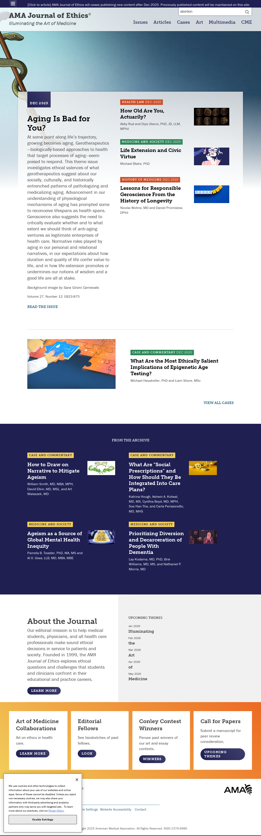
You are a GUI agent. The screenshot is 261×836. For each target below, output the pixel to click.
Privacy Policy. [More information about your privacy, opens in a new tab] (56, 810)
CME (246, 22)
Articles (162, 22)
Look (87, 753)
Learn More (44, 691)
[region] (42, 803)
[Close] (77, 779)
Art (199, 22)
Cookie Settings (86, 809)
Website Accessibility (115, 809)
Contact (140, 809)
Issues (140, 22)
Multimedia (222, 22)
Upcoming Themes (215, 754)
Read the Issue (42, 307)
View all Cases (219, 403)
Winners (152, 759)
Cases (183, 22)
